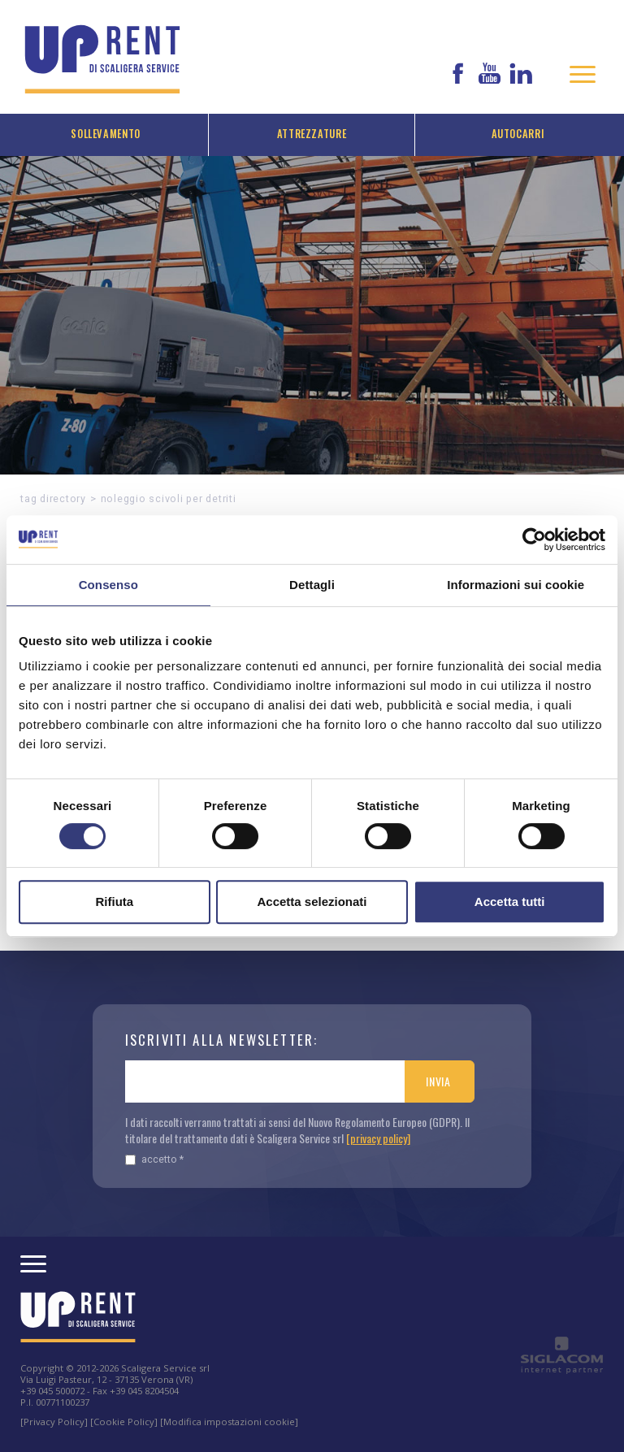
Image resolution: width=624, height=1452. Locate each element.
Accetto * (154, 1159)
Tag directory (53, 498)
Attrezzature (312, 133)
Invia (438, 1081)
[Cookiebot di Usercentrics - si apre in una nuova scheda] (534, 539)
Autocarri (518, 133)
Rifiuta (114, 901)
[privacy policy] (378, 1137)
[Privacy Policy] (54, 1421)
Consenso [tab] (108, 585)
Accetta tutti (509, 901)
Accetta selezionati (311, 901)
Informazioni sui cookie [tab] (515, 585)
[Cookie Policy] (124, 1421)
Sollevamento (106, 133)
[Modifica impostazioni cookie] (229, 1421)
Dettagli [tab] (312, 585)
